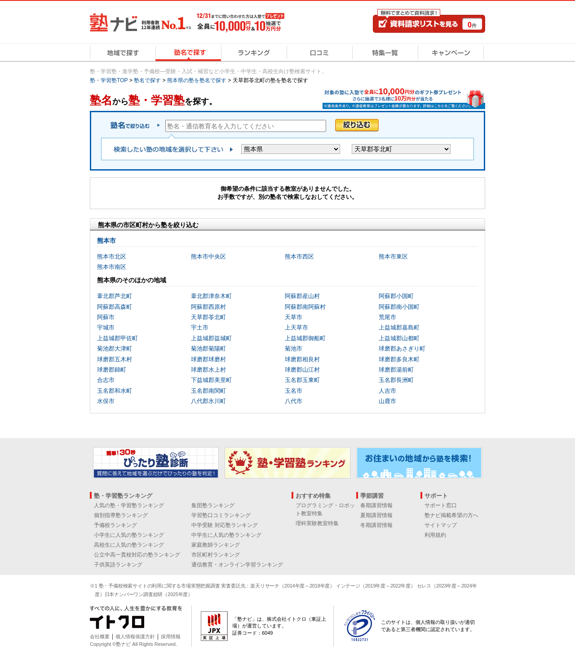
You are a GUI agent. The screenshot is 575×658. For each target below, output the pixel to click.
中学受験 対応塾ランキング (224, 525)
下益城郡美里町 (211, 380)
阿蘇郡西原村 (208, 306)
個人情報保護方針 (135, 636)
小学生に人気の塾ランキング (129, 535)
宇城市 (106, 327)
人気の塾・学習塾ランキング (129, 505)
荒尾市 (387, 317)
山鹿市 (387, 401)
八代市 (293, 401)
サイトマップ (441, 525)
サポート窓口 (441, 505)
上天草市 (296, 327)
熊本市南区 (111, 266)
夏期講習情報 (376, 515)
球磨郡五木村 (114, 359)
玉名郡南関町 (208, 390)
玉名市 (293, 390)
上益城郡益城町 (211, 338)
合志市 (106, 380)
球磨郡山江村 (302, 369)
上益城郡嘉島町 (399, 327)
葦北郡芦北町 (114, 296)
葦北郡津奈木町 (211, 296)
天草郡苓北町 (208, 317)
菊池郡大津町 (114, 348)
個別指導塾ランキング (121, 515)
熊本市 (106, 240)
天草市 (293, 317)
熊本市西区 (299, 256)
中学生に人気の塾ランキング (226, 535)
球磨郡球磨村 (208, 359)
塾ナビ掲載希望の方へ (451, 515)
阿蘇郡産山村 (302, 296)
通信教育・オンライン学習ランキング (237, 564)
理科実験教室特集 (317, 523)
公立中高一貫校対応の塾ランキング (137, 555)
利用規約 (435, 535)
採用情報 (171, 636)
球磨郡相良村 (302, 359)
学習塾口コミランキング (221, 515)
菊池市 (293, 348)
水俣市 (106, 401)
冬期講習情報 (376, 525)
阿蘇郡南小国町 (399, 306)
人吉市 (387, 390)
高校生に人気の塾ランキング (129, 545)
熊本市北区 (111, 256)
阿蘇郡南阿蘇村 (305, 306)
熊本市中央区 (208, 256)
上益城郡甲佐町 (117, 338)
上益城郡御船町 (305, 338)
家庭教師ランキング (215, 545)
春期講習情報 (376, 505)
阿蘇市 (106, 317)
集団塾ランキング (212, 505)
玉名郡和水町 (114, 390)
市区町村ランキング (215, 555)
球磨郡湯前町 (396, 369)
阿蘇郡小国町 (396, 296)
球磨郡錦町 (111, 369)
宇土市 (199, 327)
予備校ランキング (115, 525)
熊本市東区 (393, 256)
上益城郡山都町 (399, 338)
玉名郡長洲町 (396, 380)
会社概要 (100, 636)
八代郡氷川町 (208, 401)
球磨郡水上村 (208, 369)
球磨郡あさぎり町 (402, 348)
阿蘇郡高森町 (114, 306)
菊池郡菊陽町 (208, 348)
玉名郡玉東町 (302, 380)
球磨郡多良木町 (399, 359)
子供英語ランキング (118, 564)
